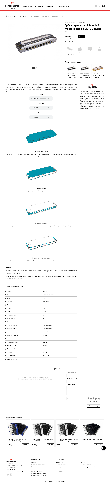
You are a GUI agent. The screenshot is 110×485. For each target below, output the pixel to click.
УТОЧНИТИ (98, 445)
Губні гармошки (23, 16)
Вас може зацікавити (73, 62)
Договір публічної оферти (38, 475)
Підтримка (49, 6)
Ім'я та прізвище (71, 373)
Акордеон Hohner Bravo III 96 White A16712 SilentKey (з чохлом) (42, 440)
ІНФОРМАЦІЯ (35, 459)
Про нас (33, 462)
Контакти (34, 467)
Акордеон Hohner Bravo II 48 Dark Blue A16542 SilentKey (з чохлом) (18, 440)
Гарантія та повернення (38, 464)
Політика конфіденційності (39, 473)
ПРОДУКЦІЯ (60, 459)
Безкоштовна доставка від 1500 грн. (70, 54)
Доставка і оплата (36, 469)
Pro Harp (48, 276)
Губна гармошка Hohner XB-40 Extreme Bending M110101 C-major (71, 75)
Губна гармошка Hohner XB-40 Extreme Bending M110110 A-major (85, 75)
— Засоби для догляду (86, 464)
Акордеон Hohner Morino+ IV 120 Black (92, 440)
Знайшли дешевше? (70, 38)
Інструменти (27, 6)
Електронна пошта (72, 378)
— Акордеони (60, 467)
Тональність (69, 42)
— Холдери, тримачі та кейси (88, 467)
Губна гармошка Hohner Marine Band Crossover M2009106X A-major (98, 75)
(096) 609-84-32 (11, 469)
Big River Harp (39, 276)
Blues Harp (31, 276)
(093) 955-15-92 (11, 467)
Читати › (97, 108)
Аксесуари (39, 6)
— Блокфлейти (60, 469)
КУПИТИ (81, 37)
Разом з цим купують (14, 418)
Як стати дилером (62, 6)
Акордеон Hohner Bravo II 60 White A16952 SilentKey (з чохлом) (67, 440)
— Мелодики (60, 471)
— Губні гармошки (61, 464)
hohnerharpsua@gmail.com (14, 465)
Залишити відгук (80, 22)
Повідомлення (71, 384)
